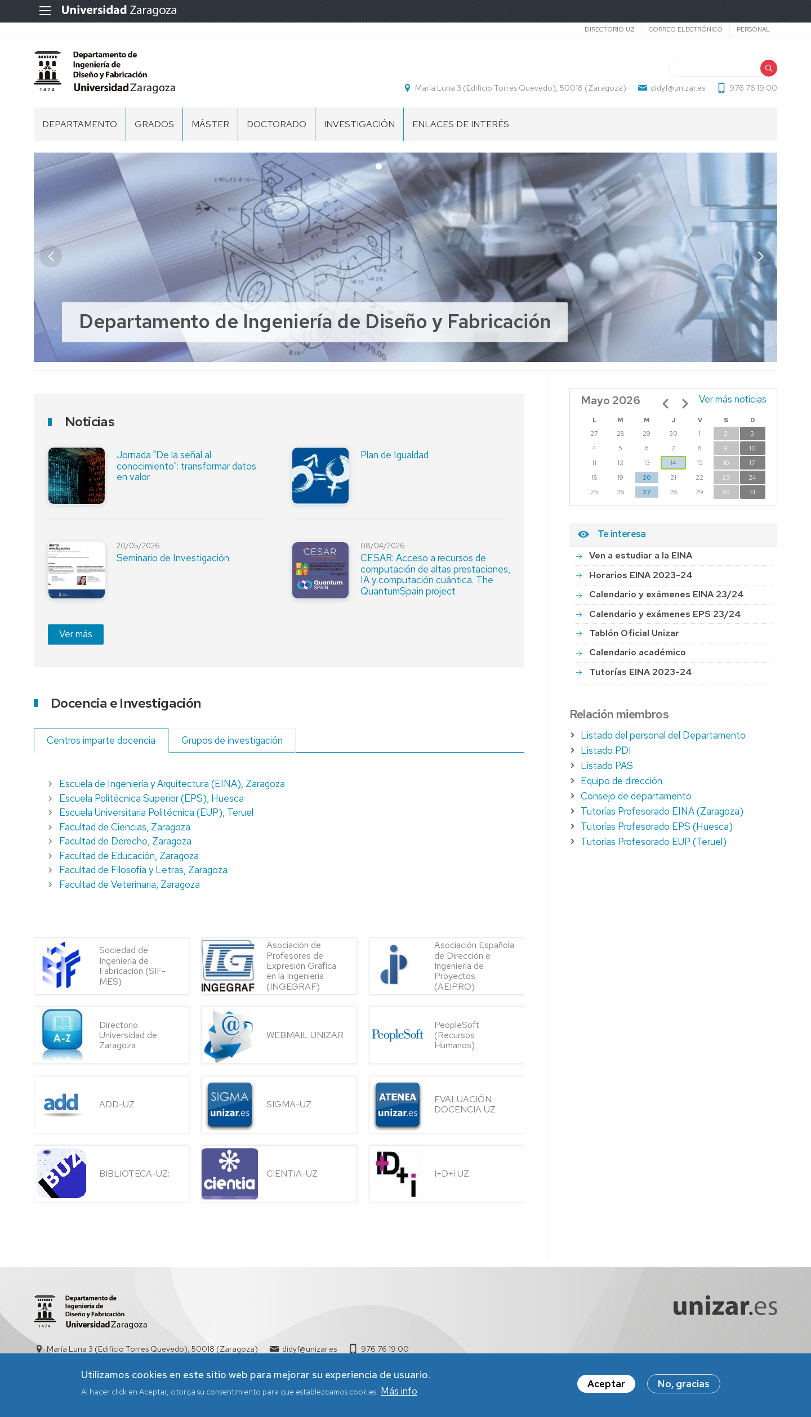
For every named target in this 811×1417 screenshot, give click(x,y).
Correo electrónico (686, 29)
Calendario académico (637, 652)
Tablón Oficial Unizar (634, 633)
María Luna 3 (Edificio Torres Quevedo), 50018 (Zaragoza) (520, 88)
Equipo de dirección (621, 781)
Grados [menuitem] (154, 124)
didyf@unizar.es (677, 88)
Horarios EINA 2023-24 (641, 575)
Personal (753, 29)
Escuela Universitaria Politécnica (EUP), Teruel (156, 812)
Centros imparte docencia (101, 740)
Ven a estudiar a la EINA (640, 555)
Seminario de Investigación (173, 558)
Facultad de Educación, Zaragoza (129, 856)
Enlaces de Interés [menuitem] (460, 124)
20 (647, 477)
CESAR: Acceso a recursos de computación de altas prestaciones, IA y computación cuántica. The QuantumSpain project (435, 574)
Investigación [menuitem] (359, 124)
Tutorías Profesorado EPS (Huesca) (657, 826)
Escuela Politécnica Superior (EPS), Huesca (151, 798)
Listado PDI (606, 750)
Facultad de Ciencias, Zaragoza (124, 827)
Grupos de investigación (232, 740)
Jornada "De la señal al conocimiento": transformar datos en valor (186, 466)
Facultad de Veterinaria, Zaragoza (129, 884)
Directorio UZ (610, 29)
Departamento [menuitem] (79, 124)
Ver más (75, 634)
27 (647, 492)
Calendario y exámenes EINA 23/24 (666, 594)
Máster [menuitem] (210, 124)
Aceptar (606, 1384)
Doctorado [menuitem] (276, 124)
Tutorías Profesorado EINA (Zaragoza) (662, 811)
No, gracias (684, 1384)
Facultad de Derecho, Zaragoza (125, 841)
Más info (399, 1391)
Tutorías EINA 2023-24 (640, 672)
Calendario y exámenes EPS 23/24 (665, 614)
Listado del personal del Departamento (663, 735)
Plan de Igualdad (394, 455)
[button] (760, 256)
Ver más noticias (733, 399)
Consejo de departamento (636, 796)
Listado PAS (607, 765)
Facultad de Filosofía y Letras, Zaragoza (143, 870)
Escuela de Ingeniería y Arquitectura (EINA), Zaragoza (172, 783)
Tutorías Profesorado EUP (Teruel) (654, 841)
